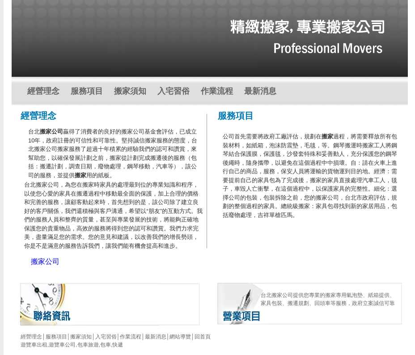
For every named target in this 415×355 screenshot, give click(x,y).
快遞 (117, 345)
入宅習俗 (173, 91)
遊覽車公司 (62, 345)
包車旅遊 (88, 345)
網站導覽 (180, 337)
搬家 (327, 136)
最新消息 (260, 91)
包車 (105, 345)
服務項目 (87, 91)
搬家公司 (51, 131)
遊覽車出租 (34, 345)
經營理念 (43, 91)
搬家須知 (130, 91)
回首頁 (203, 337)
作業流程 (217, 91)
